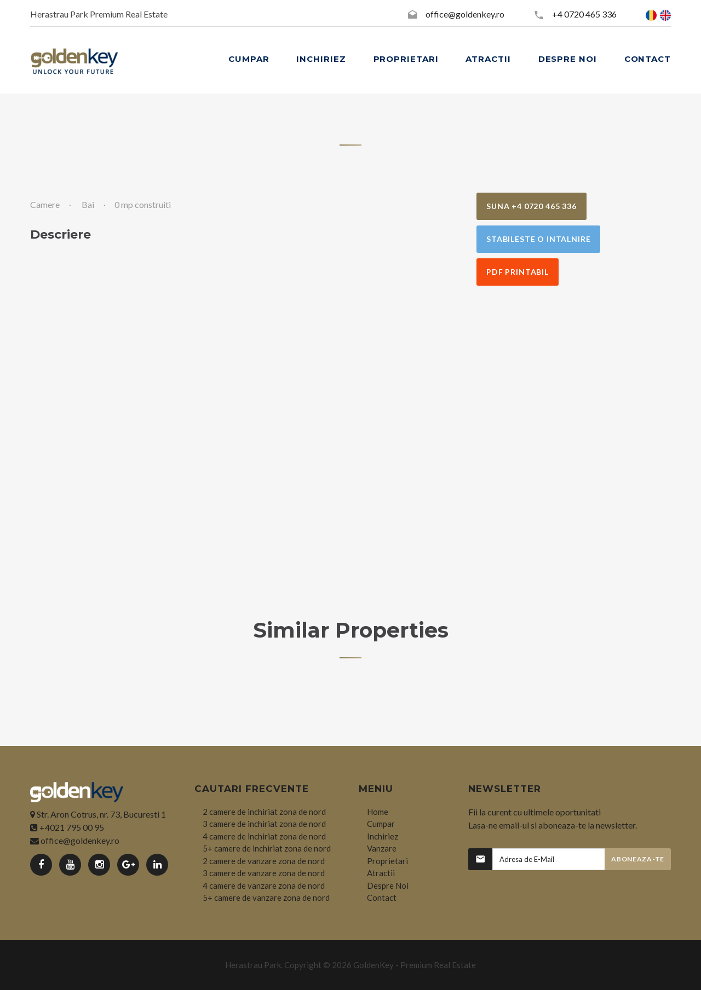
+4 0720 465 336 (584, 14)
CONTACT (647, 59)
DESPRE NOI (567, 59)
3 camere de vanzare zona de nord (264, 873)
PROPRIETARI (406, 59)
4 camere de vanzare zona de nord (264, 885)
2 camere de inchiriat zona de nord (264, 812)
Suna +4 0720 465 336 (531, 206)
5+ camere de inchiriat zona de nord (267, 848)
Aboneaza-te (637, 859)
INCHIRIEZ (321, 59)
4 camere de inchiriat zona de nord (264, 836)
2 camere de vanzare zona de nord (264, 861)
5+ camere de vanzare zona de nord (266, 897)
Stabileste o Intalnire (538, 239)
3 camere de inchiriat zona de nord (264, 824)
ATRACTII (488, 59)
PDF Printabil (517, 271)
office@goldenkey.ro (465, 14)
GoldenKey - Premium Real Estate (414, 965)
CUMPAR (248, 59)
